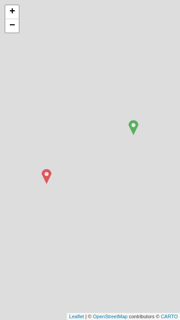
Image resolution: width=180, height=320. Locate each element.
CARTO (169, 316)
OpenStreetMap (110, 316)
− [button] (12, 25)
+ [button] (12, 12)
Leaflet (76, 316)
